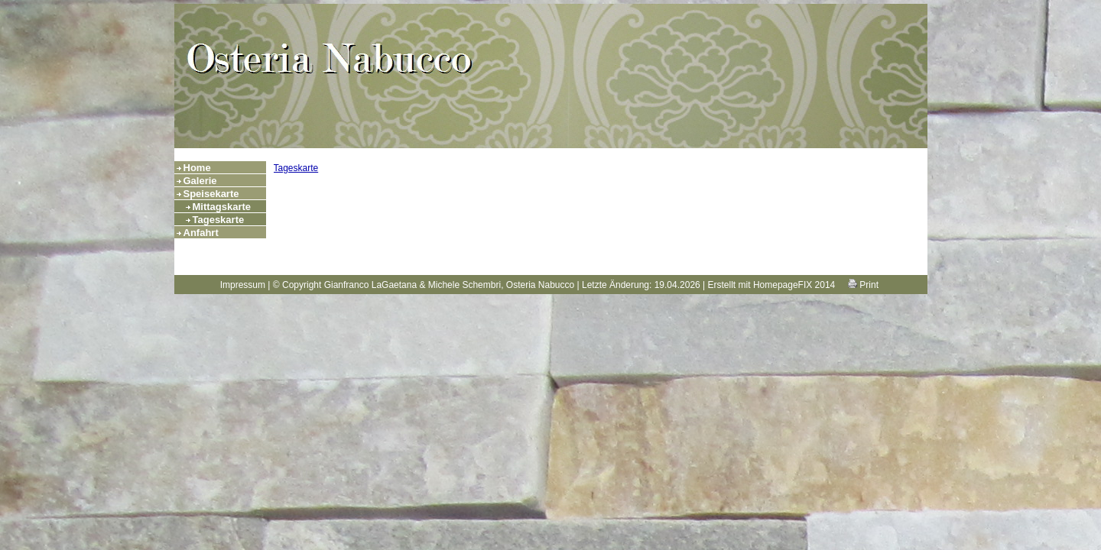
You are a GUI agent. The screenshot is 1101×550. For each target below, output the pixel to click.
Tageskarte (219, 219)
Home (197, 167)
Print (863, 285)
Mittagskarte (222, 206)
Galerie (200, 180)
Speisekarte (211, 193)
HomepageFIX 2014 (794, 285)
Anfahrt (201, 232)
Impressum (242, 285)
